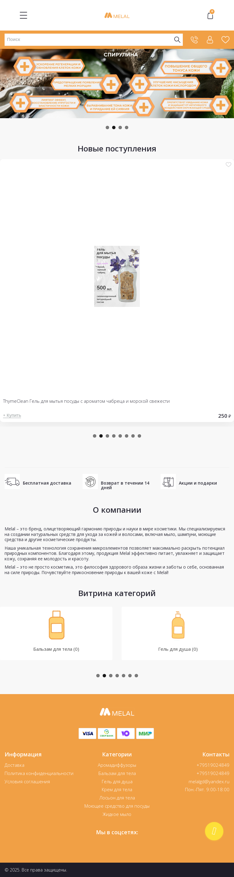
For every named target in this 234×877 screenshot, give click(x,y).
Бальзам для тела (117, 773)
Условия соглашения (27, 781)
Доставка (14, 765)
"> (210, 15)
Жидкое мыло (117, 814)
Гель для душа (117, 781)
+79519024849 (213, 765)
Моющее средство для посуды (117, 806)
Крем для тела (117, 789)
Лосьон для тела (117, 798)
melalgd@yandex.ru (209, 781)
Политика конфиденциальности (39, 773)
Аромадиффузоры (117, 765)
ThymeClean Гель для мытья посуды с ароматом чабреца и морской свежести (86, 401)
